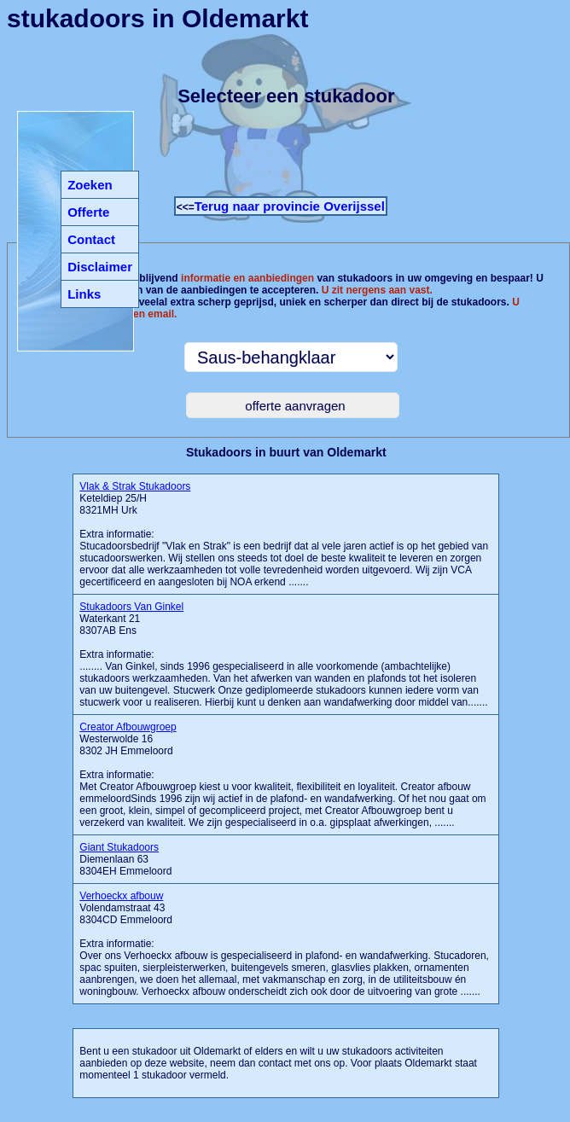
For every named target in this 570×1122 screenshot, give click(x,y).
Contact (91, 239)
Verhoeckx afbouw (121, 896)
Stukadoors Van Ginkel (131, 607)
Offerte (88, 212)
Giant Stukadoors (119, 847)
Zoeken (90, 184)
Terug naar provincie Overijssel (290, 206)
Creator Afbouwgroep (127, 727)
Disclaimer (99, 266)
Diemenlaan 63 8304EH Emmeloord (125, 859)
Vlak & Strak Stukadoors (134, 486)
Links (84, 294)
